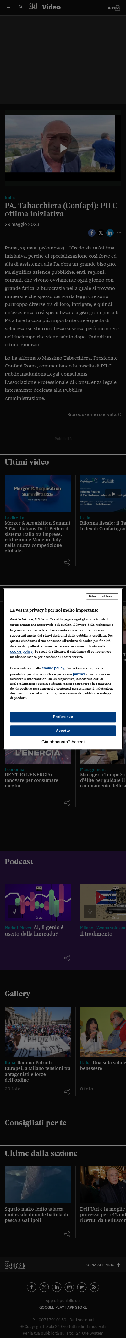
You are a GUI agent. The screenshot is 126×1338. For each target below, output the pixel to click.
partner (79, 674)
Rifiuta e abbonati (102, 596)
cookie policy (21, 651)
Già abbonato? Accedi (63, 742)
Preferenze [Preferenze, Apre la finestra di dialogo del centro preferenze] (63, 717)
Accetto (63, 731)
